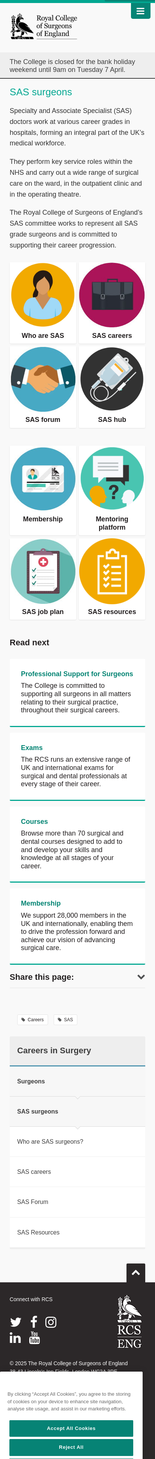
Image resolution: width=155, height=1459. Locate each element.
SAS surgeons (37, 1111)
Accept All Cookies (71, 1450)
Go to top (135, 1269)
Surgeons (31, 1081)
